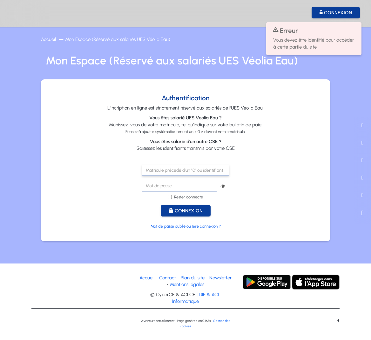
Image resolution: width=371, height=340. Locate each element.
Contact (167, 278)
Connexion (186, 211)
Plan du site (193, 278)
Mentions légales (187, 284)
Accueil (48, 39)
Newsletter (220, 278)
